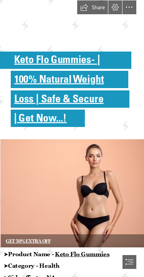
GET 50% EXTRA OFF (28, 241)
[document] (72, 138)
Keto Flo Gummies (82, 253)
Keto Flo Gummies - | (57, 59)
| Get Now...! (40, 117)
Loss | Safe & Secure (59, 98)
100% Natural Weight (59, 78)
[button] (92, 7)
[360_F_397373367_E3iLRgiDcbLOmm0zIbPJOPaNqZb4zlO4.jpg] (72, 193)
